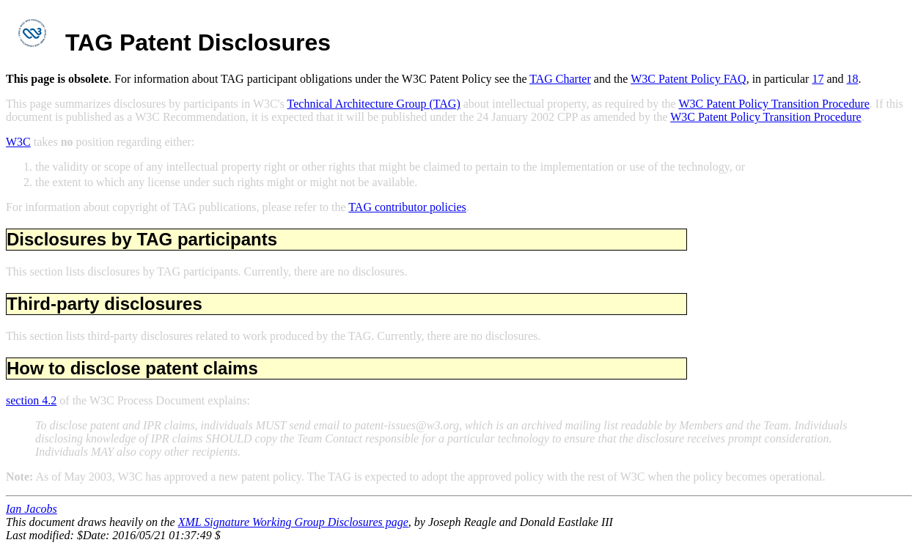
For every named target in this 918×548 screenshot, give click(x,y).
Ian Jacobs (31, 509)
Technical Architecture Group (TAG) (373, 103)
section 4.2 (31, 400)
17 (817, 79)
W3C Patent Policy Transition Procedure (773, 103)
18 (852, 79)
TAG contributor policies (407, 207)
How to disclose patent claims (132, 368)
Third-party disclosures (104, 304)
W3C (18, 142)
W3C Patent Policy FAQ (688, 79)
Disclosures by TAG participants (142, 239)
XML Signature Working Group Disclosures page (293, 522)
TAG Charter (560, 79)
